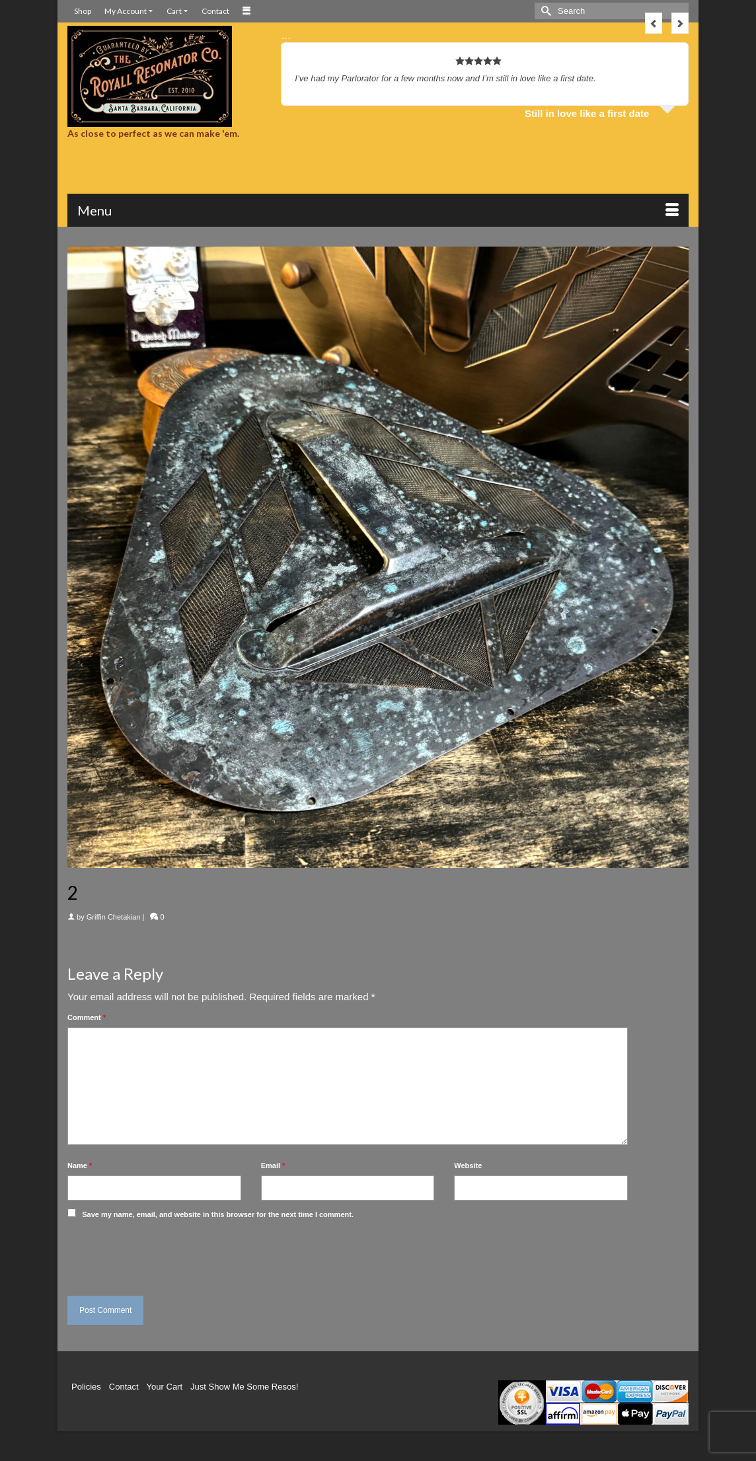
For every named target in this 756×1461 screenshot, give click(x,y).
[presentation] (157, 1254)
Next (680, 23)
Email (273, 1165)
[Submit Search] (544, 11)
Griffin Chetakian (114, 917)
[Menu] (378, 210)
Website (468, 1165)
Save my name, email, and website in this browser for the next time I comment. (218, 1214)
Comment (86, 1017)
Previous (653, 23)
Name (79, 1165)
